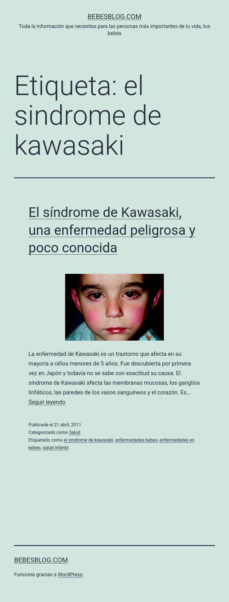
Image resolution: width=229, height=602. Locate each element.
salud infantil (56, 447)
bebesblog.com (115, 17)
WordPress (70, 574)
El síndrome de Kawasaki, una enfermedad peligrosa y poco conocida (111, 230)
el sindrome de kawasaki (88, 440)
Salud (74, 432)
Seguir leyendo (46, 402)
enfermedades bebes (136, 440)
